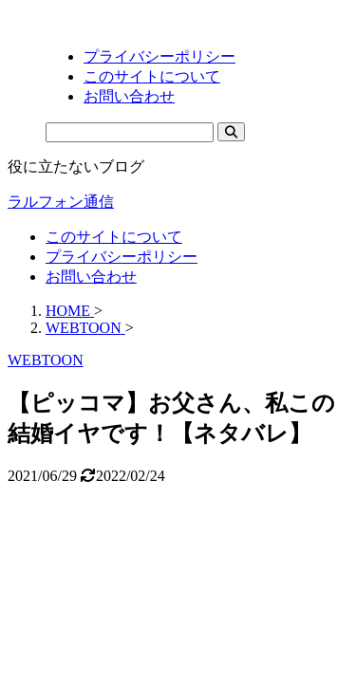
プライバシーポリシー (121, 257)
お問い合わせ (91, 276)
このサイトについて (114, 237)
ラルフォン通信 (61, 202)
